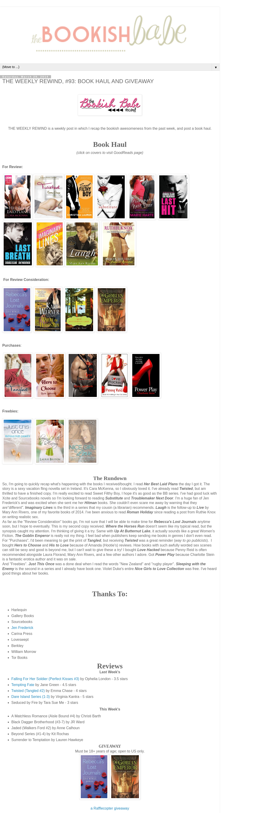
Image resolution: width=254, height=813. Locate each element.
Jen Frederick (22, 628)
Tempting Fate (22, 685)
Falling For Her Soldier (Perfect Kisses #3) (45, 679)
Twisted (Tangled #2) (28, 691)
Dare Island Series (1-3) (30, 697)
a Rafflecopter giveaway (110, 808)
